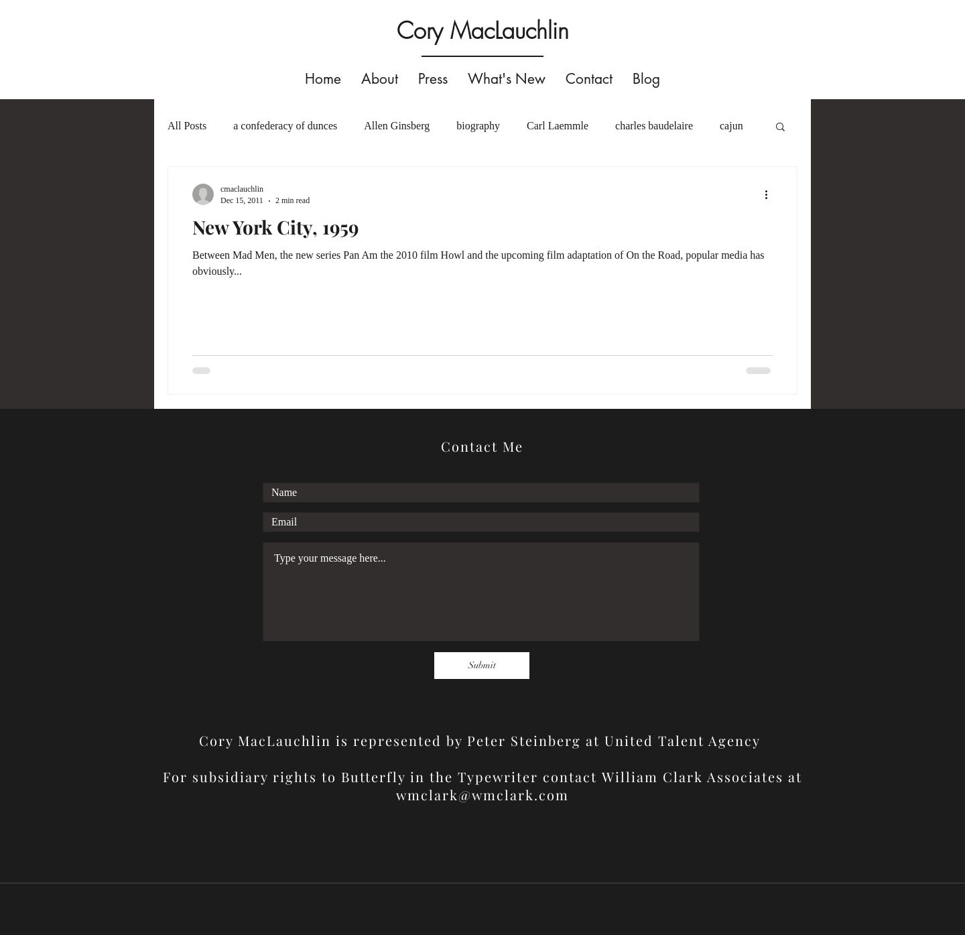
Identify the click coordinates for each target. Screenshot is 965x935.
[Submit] (481, 665)
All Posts (187, 125)
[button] (780, 128)
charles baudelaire (654, 125)
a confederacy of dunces (285, 125)
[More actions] (771, 194)
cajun (731, 125)
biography (478, 125)
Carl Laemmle (557, 125)
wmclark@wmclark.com (482, 795)
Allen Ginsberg (397, 125)
